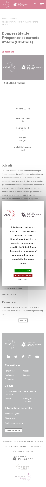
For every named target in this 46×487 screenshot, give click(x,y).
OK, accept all (23, 271)
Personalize (23, 280)
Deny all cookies (23, 275)
